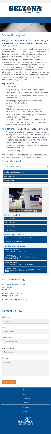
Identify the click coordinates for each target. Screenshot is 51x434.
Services (26, 403)
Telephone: (7, 338)
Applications (26, 398)
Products (26, 390)
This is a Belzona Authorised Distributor (25, 421)
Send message (9, 382)
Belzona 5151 (10, 230)
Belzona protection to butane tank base (25, 263)
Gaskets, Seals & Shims (13, 242)
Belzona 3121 (10, 222)
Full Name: (6, 317)
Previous (10, 200)
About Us (26, 394)
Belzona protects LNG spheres (25, 250)
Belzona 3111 (10, 219)
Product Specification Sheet (14, 172)
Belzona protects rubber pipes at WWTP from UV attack (25, 270)
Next (40, 200)
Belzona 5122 (10, 226)
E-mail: (5, 327)
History (26, 411)
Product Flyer (9, 180)
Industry (26, 407)
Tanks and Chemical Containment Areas (19, 238)
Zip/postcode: (8, 348)
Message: (6, 358)
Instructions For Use (11, 176)
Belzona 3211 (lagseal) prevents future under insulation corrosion (25, 257)
